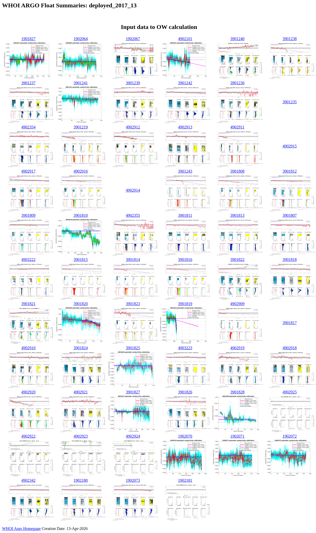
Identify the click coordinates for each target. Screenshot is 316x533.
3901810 (81, 215)
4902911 (237, 127)
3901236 (237, 83)
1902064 (81, 39)
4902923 (81, 436)
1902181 (185, 480)
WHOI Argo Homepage (21, 528)
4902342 (28, 480)
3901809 (28, 215)
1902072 (290, 436)
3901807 (290, 215)
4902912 (133, 127)
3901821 (28, 304)
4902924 (133, 436)
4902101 (185, 39)
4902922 (28, 436)
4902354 (28, 127)
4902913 (185, 127)
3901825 (133, 348)
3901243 (185, 171)
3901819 (185, 304)
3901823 (133, 304)
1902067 (133, 39)
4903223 (185, 348)
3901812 (290, 171)
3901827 (133, 392)
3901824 (81, 348)
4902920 (28, 392)
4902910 (28, 348)
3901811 (185, 215)
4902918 (290, 348)
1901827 (28, 39)
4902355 (133, 215)
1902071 (237, 436)
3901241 (81, 83)
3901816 (185, 259)
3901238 (290, 39)
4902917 (28, 171)
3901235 (290, 102)
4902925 (290, 392)
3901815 (81, 259)
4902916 (81, 171)
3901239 (133, 83)
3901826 (185, 392)
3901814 (133, 259)
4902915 (290, 146)
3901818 (290, 259)
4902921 (81, 392)
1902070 (185, 436)
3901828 (237, 392)
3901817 (290, 323)
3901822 (237, 259)
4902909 (237, 304)
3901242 (185, 83)
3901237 (28, 83)
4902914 (133, 190)
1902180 (81, 480)
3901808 (237, 171)
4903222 (28, 259)
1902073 (133, 480)
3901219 (81, 127)
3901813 (237, 215)
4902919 (237, 348)
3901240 (237, 39)
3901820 (81, 304)
